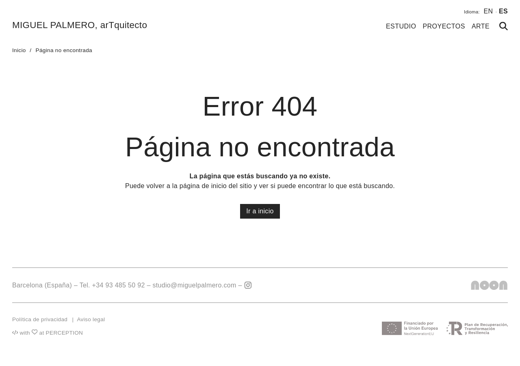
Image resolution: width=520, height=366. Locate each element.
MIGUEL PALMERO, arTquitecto (79, 25)
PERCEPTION (64, 333)
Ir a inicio (260, 211)
